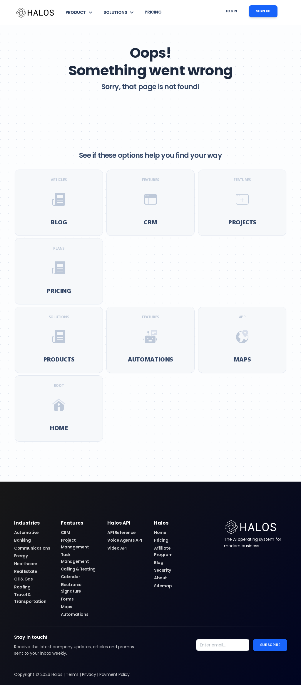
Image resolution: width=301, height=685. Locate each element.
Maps (66, 607)
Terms (72, 674)
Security (162, 570)
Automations (74, 614)
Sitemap (163, 586)
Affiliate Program (163, 551)
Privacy (89, 674)
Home (160, 532)
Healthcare (25, 564)
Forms (67, 599)
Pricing (161, 540)
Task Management (75, 558)
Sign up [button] (263, 11)
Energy (21, 556)
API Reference (121, 532)
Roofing (22, 587)
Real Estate (25, 571)
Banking (22, 540)
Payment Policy (114, 674)
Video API (116, 548)
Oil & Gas (23, 579)
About (160, 578)
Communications (32, 548)
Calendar (70, 577)
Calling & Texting (78, 569)
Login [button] (231, 11)
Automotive (26, 532)
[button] (79, 12)
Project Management (75, 543)
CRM (65, 532)
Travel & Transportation (30, 598)
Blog (158, 562)
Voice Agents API (124, 540)
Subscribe (270, 644)
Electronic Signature (71, 588)
